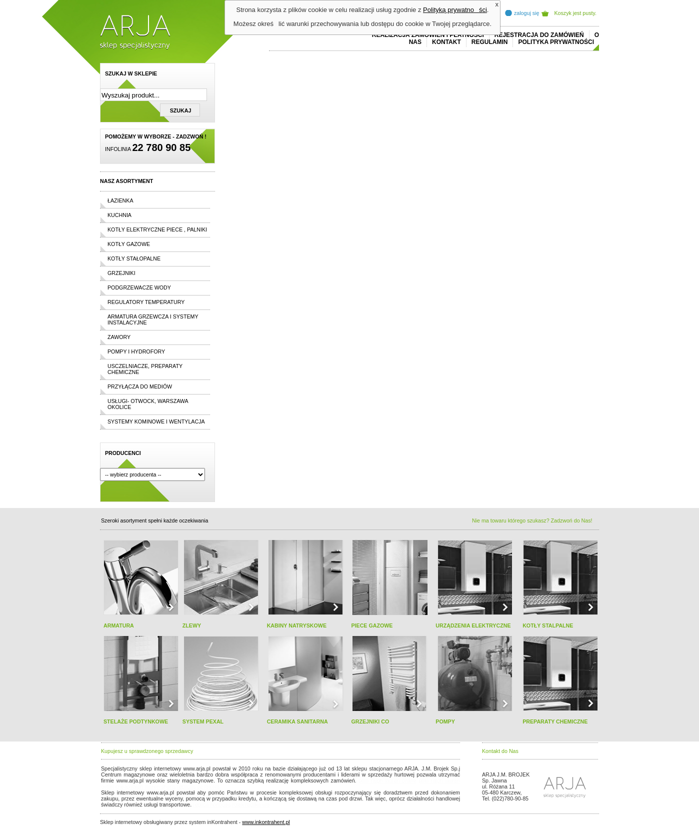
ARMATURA (119, 625)
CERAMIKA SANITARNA (297, 721)
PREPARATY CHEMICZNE (555, 721)
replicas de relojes (198, 787)
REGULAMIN (490, 42)
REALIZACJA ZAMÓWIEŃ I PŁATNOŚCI (428, 35)
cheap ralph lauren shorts (146, 787)
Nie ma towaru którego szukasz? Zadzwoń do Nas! (532, 521)
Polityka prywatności (556, 42)
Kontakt (446, 42)
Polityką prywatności (455, 10)
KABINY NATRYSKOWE (296, 625)
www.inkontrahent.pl (266, 822)
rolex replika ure (251, 805)
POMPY (445, 721)
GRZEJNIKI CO (370, 721)
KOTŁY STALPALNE (547, 625)
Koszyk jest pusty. (575, 13)
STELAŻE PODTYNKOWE (136, 721)
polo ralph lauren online (387, 781)
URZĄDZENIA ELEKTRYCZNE (473, 625)
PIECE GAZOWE (371, 625)
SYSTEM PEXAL (203, 721)
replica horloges (211, 805)
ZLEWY (191, 625)
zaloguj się (526, 13)
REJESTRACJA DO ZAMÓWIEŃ (539, 35)
